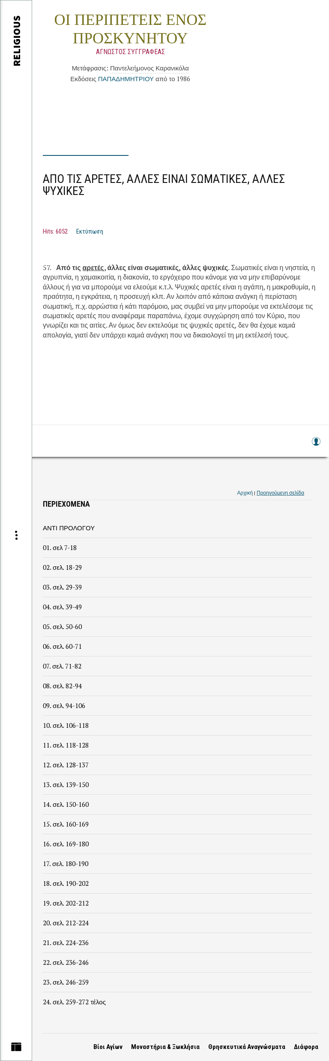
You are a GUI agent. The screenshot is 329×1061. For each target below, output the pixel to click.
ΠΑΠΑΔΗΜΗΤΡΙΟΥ (126, 78)
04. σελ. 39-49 (62, 606)
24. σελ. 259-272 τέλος (74, 1001)
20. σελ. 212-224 (66, 922)
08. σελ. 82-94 (62, 685)
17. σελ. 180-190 (65, 863)
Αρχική (245, 492)
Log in (316, 445)
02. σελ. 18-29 (62, 567)
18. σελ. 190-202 (66, 883)
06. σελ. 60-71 (62, 646)
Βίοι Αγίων (108, 1047)
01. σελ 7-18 (60, 547)
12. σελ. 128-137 (66, 764)
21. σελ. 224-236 (66, 942)
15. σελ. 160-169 (66, 824)
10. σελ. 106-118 (66, 725)
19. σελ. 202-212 (66, 903)
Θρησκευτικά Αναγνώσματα (246, 1047)
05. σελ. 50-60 (62, 626)
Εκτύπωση (89, 231)
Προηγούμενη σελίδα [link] (280, 492)
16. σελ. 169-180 (66, 843)
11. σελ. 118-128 (66, 745)
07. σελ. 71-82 (62, 666)
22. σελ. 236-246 (66, 962)
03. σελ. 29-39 (62, 587)
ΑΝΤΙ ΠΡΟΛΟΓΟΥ (69, 527)
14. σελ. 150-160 (66, 804)
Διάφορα (306, 1047)
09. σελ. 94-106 (64, 705)
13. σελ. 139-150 (66, 784)
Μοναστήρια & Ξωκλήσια (165, 1047)
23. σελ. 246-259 (66, 982)
